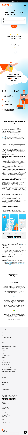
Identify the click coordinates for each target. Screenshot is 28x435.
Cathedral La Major (5, 364)
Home (3, 332)
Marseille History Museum (7, 362)
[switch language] (22, 5)
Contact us (4, 419)
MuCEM (3, 360)
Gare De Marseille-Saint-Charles (8, 371)
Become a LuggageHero (7, 337)
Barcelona (4, 377)
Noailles (3, 357)
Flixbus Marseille (5, 348)
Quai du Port (4, 366)
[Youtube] (7, 422)
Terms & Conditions (6, 339)
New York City (5, 382)
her (21, 244)
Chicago (3, 379)
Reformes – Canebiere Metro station (9, 369)
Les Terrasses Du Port (6, 359)
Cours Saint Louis (5, 352)
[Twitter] (4, 422)
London (3, 380)
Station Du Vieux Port (6, 353)
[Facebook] (2, 422)
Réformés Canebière (6, 355)
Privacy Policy (4, 340)
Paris (3, 384)
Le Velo (3, 350)
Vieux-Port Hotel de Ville (7, 367)
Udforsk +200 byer (5, 389)
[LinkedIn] (9, 422)
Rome (3, 386)
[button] (25, 432)
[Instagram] (5, 422)
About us (3, 333)
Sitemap (3, 342)
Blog (3, 335)
